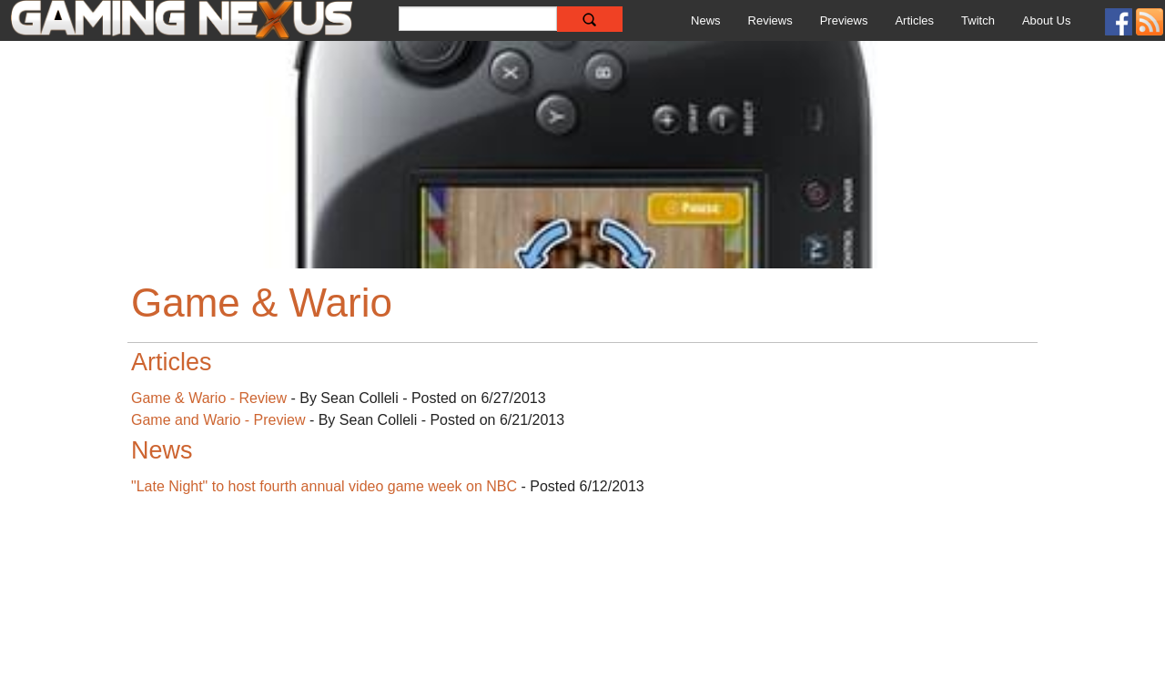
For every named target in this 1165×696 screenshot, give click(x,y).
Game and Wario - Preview (218, 420)
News (706, 20)
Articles (914, 20)
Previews (844, 20)
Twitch (978, 20)
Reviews (770, 20)
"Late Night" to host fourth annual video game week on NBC (324, 486)
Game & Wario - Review (209, 398)
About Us (1046, 20)
